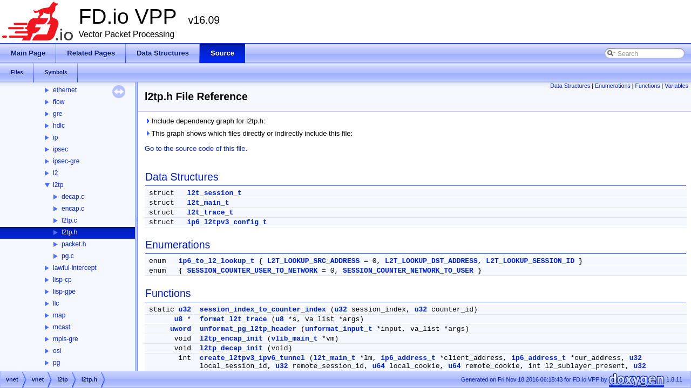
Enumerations (613, 85)
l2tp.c (69, 220)
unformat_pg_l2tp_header (248, 329)
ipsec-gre (66, 161)
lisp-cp (62, 279)
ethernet (65, 90)
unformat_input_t (338, 329)
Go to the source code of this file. (196, 148)
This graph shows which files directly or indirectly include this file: (249, 133)
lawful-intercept (75, 268)
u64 (378, 366)
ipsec (60, 149)
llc (56, 303)
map (59, 315)
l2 (55, 173)
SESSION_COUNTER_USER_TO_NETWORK (252, 271)
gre (57, 113)
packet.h (74, 244)
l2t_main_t (208, 203)
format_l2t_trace (233, 319)
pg (56, 362)
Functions (647, 85)
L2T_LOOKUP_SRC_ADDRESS (313, 261)
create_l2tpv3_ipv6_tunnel (252, 358)
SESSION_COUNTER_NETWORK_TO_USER (408, 271)
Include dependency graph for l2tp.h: (205, 121)
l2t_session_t (214, 193)
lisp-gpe (64, 291)
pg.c (68, 256)
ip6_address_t (408, 358)
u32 (185, 310)
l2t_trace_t (210, 213)
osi (57, 351)
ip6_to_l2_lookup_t (216, 261)
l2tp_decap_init (231, 348)
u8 (178, 319)
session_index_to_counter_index (263, 310)
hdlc (59, 125)
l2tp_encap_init (231, 339)
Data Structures (570, 85)
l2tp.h (69, 232)
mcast (61, 327)
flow (58, 102)
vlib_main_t (294, 339)
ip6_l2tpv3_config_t (227, 222)
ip (55, 137)
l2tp (58, 185)
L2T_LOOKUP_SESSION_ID (530, 261)
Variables (676, 85)
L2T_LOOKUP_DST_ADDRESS (431, 261)
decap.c (73, 196)
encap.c (73, 208)
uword (180, 329)
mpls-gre (65, 339)
